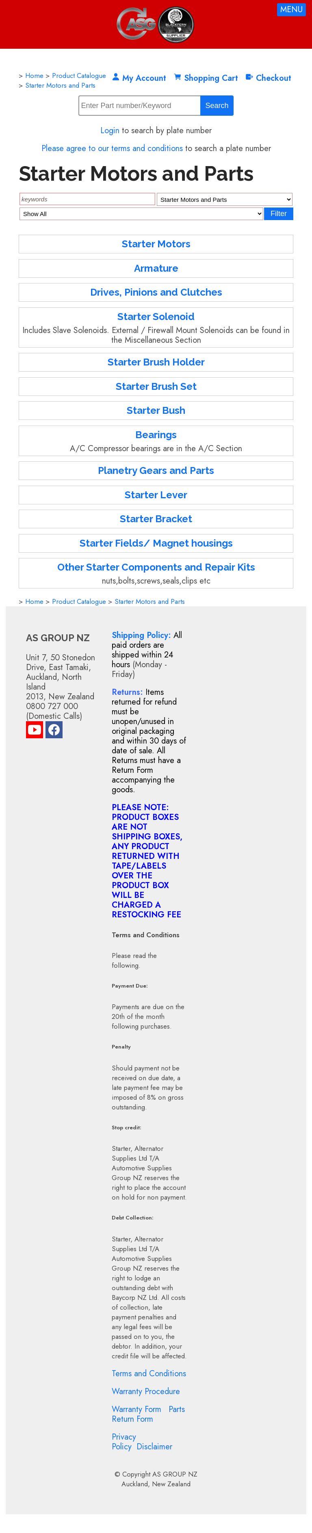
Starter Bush (156, 410)
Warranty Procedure (146, 1391)
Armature (156, 268)
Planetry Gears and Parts (156, 470)
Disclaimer (154, 1447)
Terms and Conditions (149, 1373)
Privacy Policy (124, 1442)
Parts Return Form (148, 1414)
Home (34, 75)
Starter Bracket (156, 519)
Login (109, 130)
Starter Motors (156, 244)
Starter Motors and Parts (60, 85)
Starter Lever (156, 495)
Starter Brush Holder (156, 362)
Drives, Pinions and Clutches (156, 292)
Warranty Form (136, 1409)
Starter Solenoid (156, 316)
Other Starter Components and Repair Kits (156, 567)
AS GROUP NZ (174, 1474)
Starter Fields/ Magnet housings (156, 543)
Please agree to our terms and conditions (112, 148)
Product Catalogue (79, 75)
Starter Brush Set (156, 386)
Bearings (156, 435)
